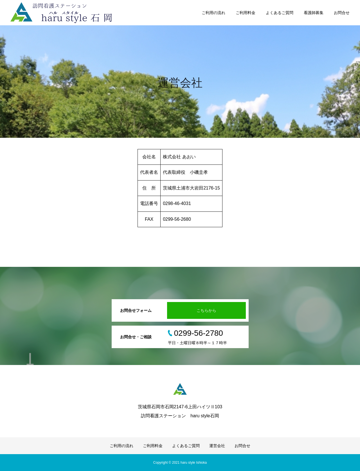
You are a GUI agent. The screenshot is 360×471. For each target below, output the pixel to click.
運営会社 (217, 445)
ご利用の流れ (213, 12)
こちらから (206, 310)
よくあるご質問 (279, 12)
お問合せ (342, 12)
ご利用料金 (245, 12)
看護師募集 (313, 12)
